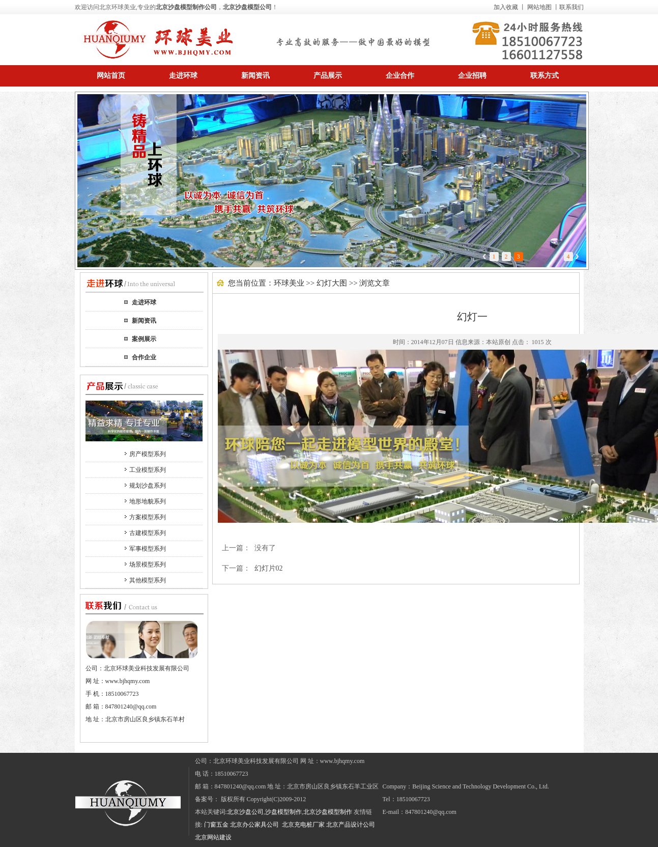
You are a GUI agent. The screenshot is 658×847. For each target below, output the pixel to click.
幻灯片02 (268, 568)
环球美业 (289, 283)
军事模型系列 (147, 548)
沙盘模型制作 (283, 811)
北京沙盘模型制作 (327, 811)
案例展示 (144, 339)
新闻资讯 (144, 320)
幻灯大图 (332, 283)
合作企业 (144, 357)
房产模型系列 (147, 454)
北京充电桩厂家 (303, 824)
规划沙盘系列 (147, 485)
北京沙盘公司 (245, 811)
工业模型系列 (147, 469)
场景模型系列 (147, 564)
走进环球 (144, 302)
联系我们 (571, 7)
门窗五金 (216, 824)
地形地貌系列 (147, 501)
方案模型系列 (147, 517)
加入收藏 (506, 7)
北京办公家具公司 (255, 824)
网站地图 (539, 7)
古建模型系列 (147, 533)
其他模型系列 (147, 580)
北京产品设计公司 (350, 824)
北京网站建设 (213, 837)
